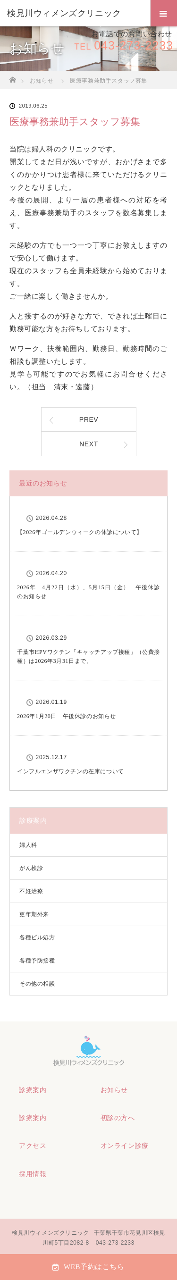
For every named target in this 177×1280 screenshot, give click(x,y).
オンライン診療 (125, 1145)
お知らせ (114, 1090)
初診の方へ (118, 1117)
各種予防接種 (37, 960)
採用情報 (32, 1174)
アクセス (32, 1145)
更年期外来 (34, 914)
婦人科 (28, 845)
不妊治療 (31, 891)
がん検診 (31, 868)
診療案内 (32, 1090)
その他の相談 (37, 983)
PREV (89, 419)
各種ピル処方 (37, 937)
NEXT (88, 444)
